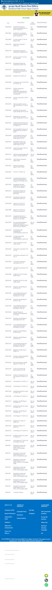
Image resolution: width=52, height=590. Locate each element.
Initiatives (7, 528)
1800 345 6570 (5, 3)
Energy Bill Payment (44, 524)
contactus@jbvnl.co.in (8, 1)
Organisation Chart (8, 524)
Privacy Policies (21, 524)
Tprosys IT (39, 546)
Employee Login (34, 3)
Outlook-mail (26, 3)
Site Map (31, 516)
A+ (19, 1)
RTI (42, 539)
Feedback (32, 519)
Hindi (16, 1)
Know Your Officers (8, 538)
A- (23, 1)
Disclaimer (20, 521)
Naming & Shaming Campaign (44, 534)
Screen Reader (18, 3)
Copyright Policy (21, 517)
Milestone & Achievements (9, 532)
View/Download (42, 33)
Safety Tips (44, 528)
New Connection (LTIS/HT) (46, 518)
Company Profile (9, 516)
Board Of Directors (10, 519)
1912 (12, 3)
